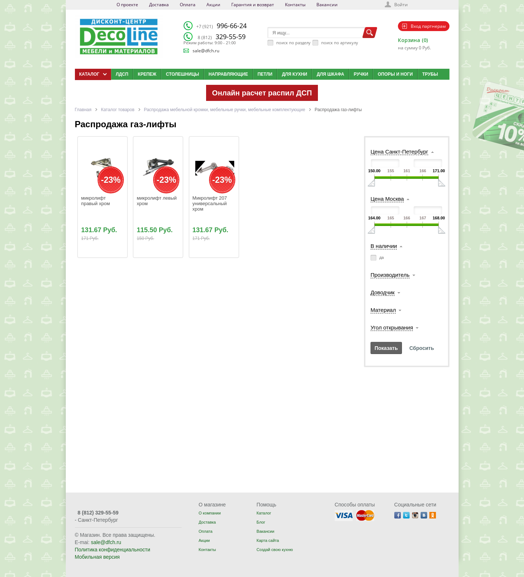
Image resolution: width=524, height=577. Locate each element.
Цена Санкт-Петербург (399, 151)
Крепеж (147, 74)
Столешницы (182, 74)
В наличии (384, 246)
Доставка (159, 4)
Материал (383, 310)
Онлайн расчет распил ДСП (262, 93)
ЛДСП (122, 74)
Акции (213, 4)
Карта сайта (268, 540)
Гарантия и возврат (252, 4)
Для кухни (294, 74)
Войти (401, 4)
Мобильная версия (97, 557)
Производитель (390, 275)
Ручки (361, 74)
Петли (265, 74)
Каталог (264, 513)
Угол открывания (392, 327)
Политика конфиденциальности (113, 550)
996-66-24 (221, 25)
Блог (261, 522)
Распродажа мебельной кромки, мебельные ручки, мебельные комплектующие (224, 109)
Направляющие (228, 74)
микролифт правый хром (95, 200)
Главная (83, 109)
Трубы (430, 74)
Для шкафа (330, 74)
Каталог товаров (117, 109)
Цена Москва (387, 199)
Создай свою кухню (275, 549)
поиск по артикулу (339, 42)
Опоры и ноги (395, 74)
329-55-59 (222, 36)
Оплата (187, 4)
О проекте (127, 4)
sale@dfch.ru (206, 51)
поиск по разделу (293, 42)
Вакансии (327, 4)
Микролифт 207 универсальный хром (210, 203)
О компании (209, 513)
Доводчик (383, 292)
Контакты (295, 4)
